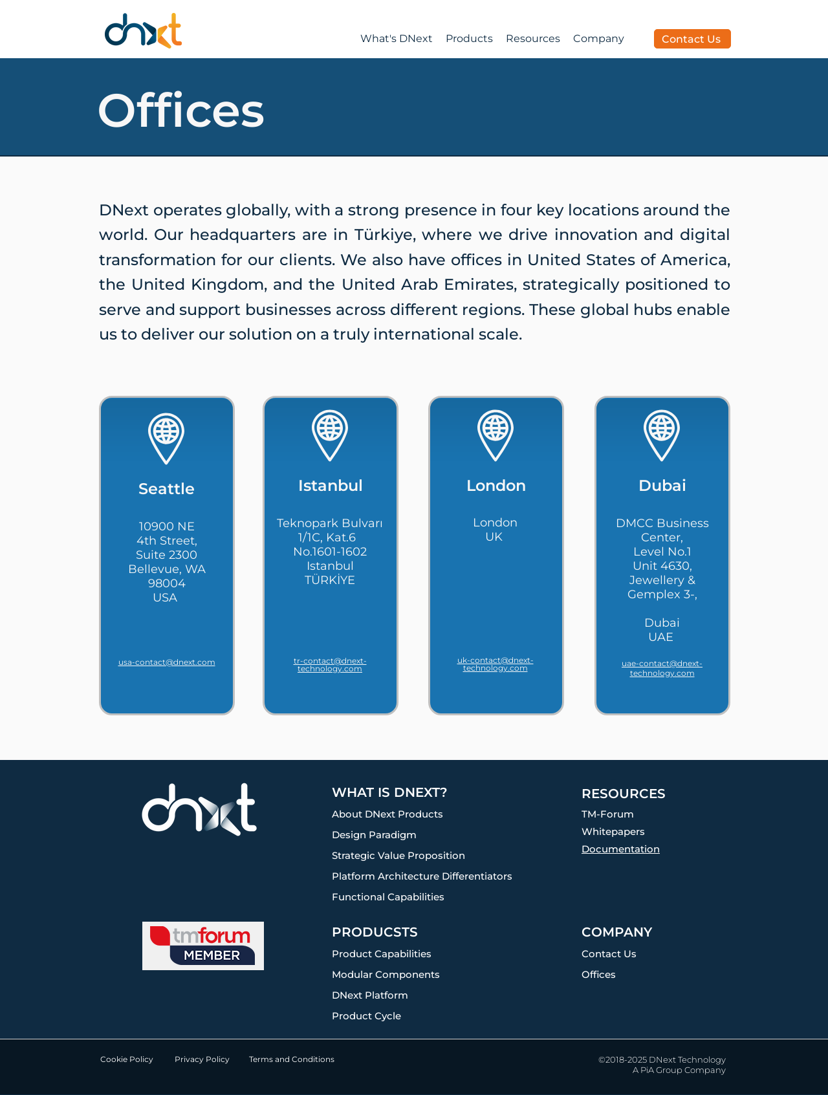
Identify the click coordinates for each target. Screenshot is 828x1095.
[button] (533, 39)
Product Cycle (366, 1016)
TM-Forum (608, 814)
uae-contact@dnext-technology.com (662, 668)
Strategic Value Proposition (398, 855)
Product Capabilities (381, 954)
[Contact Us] (692, 39)
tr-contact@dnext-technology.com (330, 664)
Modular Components (386, 974)
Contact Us (609, 954)
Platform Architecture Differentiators (422, 876)
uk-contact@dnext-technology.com (495, 664)
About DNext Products (387, 814)
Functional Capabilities (388, 897)
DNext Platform (370, 995)
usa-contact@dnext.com (166, 662)
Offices (599, 974)
